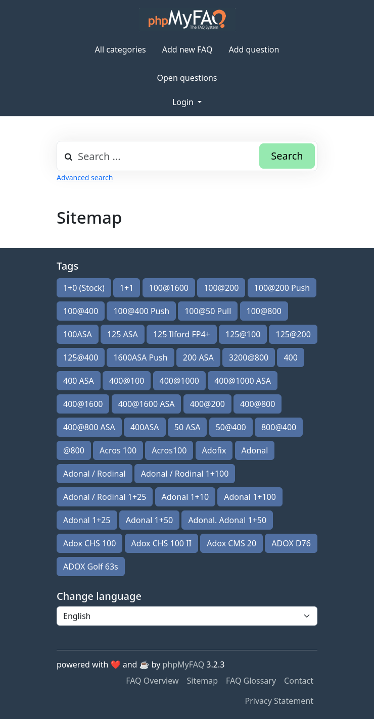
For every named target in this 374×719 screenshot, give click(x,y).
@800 (73, 450)
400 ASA (78, 380)
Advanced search (85, 177)
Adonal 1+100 (250, 496)
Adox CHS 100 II (161, 543)
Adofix (214, 450)
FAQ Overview (152, 680)
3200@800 (248, 357)
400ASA (144, 427)
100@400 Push (141, 311)
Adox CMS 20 (231, 543)
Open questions (187, 77)
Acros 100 (118, 450)
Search (287, 156)
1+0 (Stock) (84, 287)
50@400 (231, 427)
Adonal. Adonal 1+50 (227, 520)
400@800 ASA (89, 427)
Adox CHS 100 (89, 543)
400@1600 (83, 403)
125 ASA (122, 334)
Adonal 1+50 (149, 520)
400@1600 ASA (146, 403)
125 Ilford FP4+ (181, 334)
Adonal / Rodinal (94, 473)
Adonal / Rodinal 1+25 (104, 496)
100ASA (77, 334)
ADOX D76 (291, 543)
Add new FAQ (187, 49)
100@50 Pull (207, 311)
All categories (120, 49)
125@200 (292, 334)
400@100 (126, 380)
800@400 (278, 427)
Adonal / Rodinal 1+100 (185, 473)
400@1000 (179, 380)
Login (184, 102)
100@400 (80, 311)
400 (290, 357)
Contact (298, 680)
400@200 (207, 403)
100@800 (264, 311)
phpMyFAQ (184, 664)
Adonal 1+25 (87, 520)
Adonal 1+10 (185, 496)
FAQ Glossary (251, 680)
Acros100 (169, 450)
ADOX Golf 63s (90, 566)
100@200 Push (282, 287)
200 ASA (198, 357)
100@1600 (169, 287)
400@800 (257, 403)
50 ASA (187, 427)
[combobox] (187, 156)
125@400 (80, 357)
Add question (253, 49)
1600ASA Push (140, 357)
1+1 (126, 287)
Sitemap (202, 680)
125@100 (242, 334)
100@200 (221, 287)
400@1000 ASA (242, 380)
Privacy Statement (279, 700)
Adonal (255, 450)
